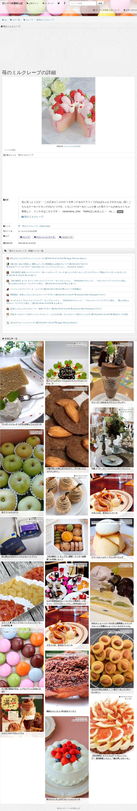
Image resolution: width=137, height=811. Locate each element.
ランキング (49, 3)
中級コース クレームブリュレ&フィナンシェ (110, 468)
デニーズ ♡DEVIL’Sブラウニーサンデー (108, 402)
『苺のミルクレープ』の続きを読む (35, 226)
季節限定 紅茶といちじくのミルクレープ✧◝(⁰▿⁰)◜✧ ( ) (55, 295)
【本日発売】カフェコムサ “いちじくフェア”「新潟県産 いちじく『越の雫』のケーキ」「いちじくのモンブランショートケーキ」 (110, 758)
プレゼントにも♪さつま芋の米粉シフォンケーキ (21, 424)
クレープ (25, 237)
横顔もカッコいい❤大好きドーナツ (61, 711)
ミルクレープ (66, 237)
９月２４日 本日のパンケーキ (59, 645)
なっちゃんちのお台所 (72, 146)
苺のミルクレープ (33, 217)
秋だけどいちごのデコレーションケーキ (63, 799)
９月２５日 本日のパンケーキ (104, 513)
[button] (32, 3)
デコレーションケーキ (45, 237)
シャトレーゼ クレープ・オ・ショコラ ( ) (43, 289)
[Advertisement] (68, 48)
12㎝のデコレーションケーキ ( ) (41, 323)
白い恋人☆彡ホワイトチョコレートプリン (19, 556)
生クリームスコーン (9, 512)
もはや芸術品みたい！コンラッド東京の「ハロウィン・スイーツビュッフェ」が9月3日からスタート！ (66, 604)
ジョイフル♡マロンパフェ (12, 733)
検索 (100, 3)
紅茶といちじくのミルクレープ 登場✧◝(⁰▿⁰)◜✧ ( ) (54, 309)
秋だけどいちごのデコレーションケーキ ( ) (46, 258)
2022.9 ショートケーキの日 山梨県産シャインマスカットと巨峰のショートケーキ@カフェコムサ (111, 626)
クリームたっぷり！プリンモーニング (107, 557)
